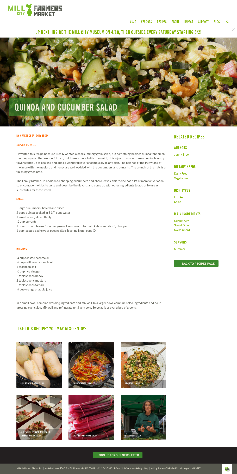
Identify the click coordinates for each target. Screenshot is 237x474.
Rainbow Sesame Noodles (91, 353)
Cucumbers (181, 209)
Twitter (202, 464)
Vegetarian (181, 166)
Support (203, 21)
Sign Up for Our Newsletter (117, 443)
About (175, 21)
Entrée (178, 185)
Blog (217, 21)
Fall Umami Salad (143, 405)
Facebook (209, 464)
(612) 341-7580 (104, 456)
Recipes (162, 21)
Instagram (217, 464)
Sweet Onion (182, 213)
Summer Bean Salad (143, 353)
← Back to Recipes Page (196, 251)
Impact (188, 21)
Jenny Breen (182, 142)
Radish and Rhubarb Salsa (91, 405)
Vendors (146, 21)
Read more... (118, 70)
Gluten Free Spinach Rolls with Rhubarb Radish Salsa (39, 405)
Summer (179, 237)
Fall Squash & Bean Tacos (39, 353)
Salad (177, 190)
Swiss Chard (182, 218)
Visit (133, 21)
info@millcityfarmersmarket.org (128, 456)
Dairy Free (180, 161)
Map (146, 456)
